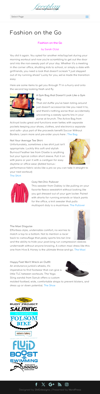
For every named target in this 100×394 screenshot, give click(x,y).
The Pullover (77, 205)
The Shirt (15, 176)
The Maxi (80, 249)
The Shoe (49, 285)
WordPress (75, 390)
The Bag (72, 134)
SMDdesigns (42, 390)
